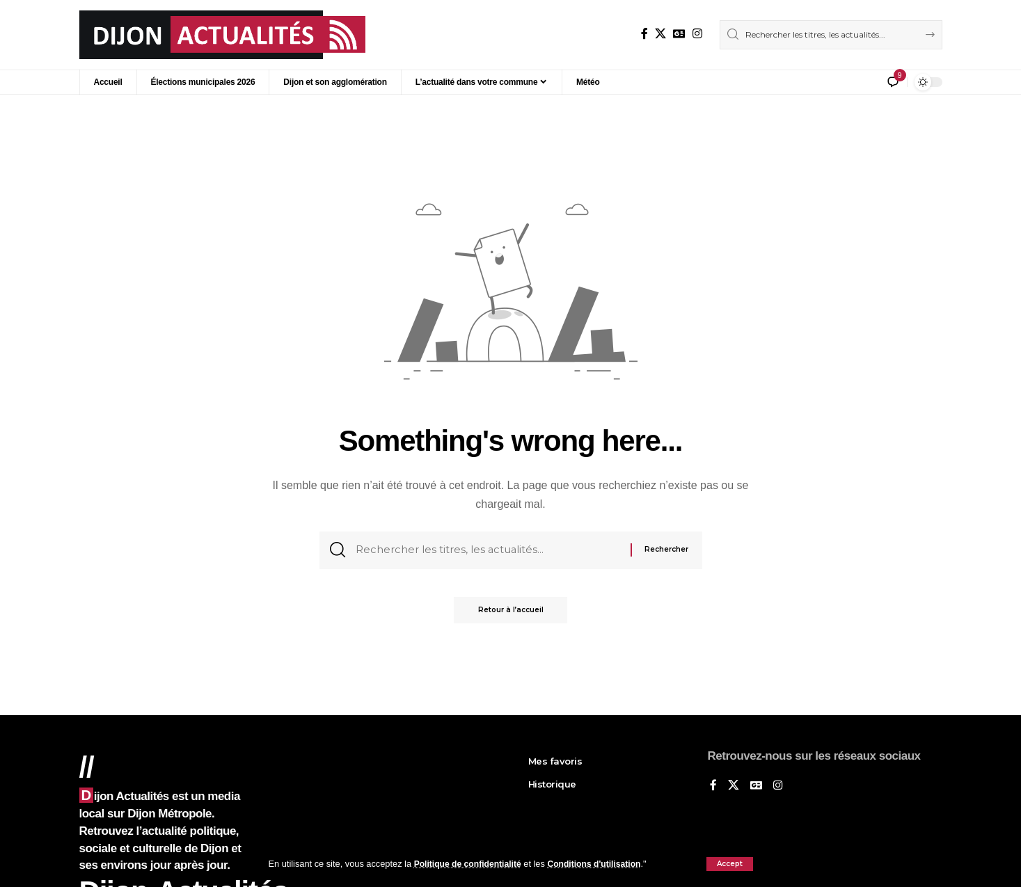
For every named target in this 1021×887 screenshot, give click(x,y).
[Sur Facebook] (644, 33)
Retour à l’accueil (511, 613)
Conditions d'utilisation (602, 863)
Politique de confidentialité (471, 863)
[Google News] (679, 33)
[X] (660, 33)
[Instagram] (697, 33)
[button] (729, 864)
